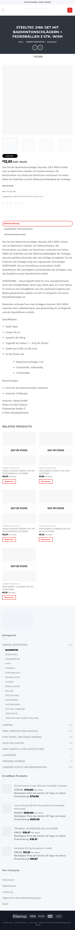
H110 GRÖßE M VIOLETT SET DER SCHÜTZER (54, 472)
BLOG (5, 904)
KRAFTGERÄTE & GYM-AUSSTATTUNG (23, 749)
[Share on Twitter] (12, 203)
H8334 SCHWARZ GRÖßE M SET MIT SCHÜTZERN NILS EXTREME (18, 530)
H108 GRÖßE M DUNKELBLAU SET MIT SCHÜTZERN (54, 530)
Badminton (52, 41)
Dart (8, 663)
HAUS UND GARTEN (13, 743)
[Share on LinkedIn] (23, 203)
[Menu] (4, 10)
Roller (9, 691)
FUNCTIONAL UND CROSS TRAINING (22, 737)
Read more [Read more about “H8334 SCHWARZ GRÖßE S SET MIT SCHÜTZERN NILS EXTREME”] (9, 481)
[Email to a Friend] (15, 203)
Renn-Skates (12, 686)
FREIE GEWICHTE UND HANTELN (20, 731)
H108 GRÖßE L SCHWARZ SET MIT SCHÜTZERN (18, 588)
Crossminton (12, 659)
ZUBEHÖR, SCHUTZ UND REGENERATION (24, 767)
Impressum (8, 880)
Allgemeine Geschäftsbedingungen (21, 898)
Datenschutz (9, 886)
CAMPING (7, 725)
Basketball (12, 654)
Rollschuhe (12, 695)
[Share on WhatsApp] (4, 203)
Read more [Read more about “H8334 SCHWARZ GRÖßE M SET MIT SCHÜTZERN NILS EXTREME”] (9, 539)
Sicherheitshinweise (15, 234)
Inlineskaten (12, 677)
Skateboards (12, 704)
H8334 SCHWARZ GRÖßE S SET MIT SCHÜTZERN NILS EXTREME (18, 472)
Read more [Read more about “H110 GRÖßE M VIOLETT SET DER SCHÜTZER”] (45, 481)
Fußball (10, 668)
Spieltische (11, 713)
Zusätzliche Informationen (18, 229)
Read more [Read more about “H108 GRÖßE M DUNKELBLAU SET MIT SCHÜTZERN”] (45, 539)
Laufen (9, 681)
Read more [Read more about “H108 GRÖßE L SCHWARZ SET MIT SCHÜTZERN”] (9, 597)
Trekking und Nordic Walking (22, 718)
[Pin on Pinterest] (19, 203)
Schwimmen (11, 700)
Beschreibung (11, 223)
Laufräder (9, 755)
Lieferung (7, 892)
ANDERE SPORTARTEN (35, 41)
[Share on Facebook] (8, 203)
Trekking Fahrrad (13, 761)
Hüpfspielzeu (12, 672)
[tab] (37, 223)
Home (20, 41)
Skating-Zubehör (15, 709)
